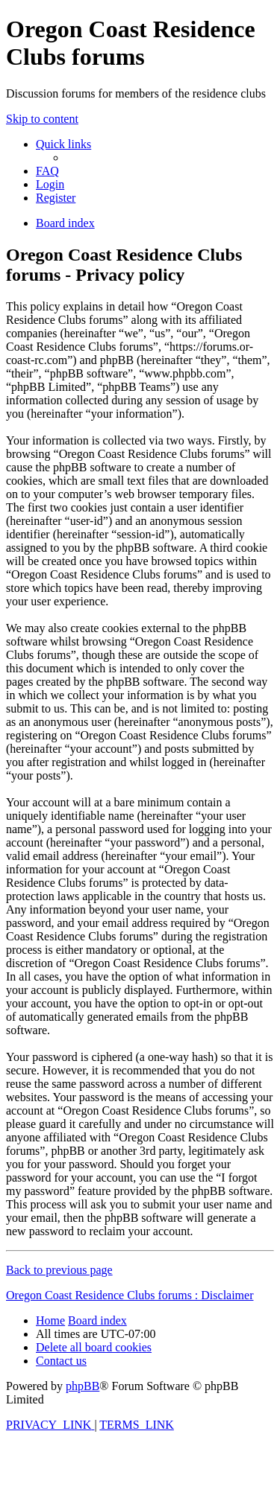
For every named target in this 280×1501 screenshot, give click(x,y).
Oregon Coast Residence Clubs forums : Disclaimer (130, 1295)
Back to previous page (59, 1269)
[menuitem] (47, 171)
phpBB (82, 1386)
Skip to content (42, 118)
